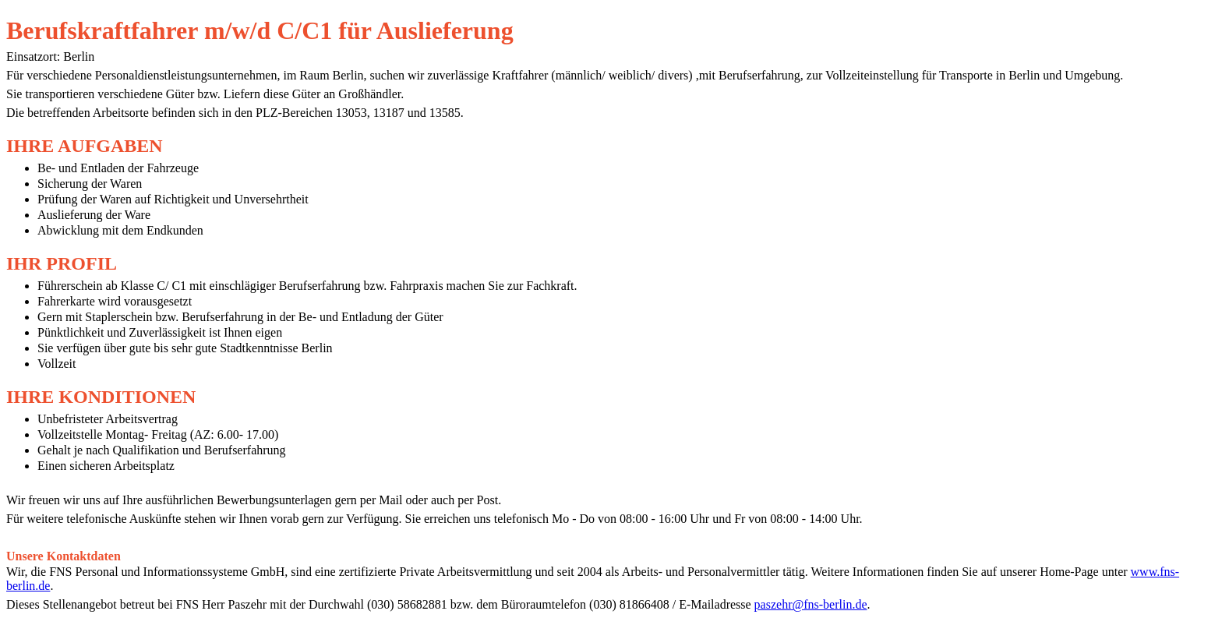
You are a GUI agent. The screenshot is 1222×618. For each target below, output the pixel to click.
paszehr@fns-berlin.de (810, 604)
